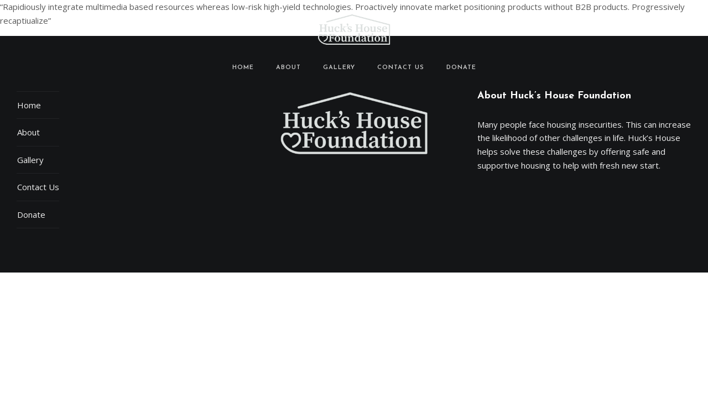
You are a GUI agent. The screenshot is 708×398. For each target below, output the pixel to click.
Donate (461, 68)
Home (243, 68)
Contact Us (400, 68)
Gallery (339, 68)
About (288, 68)
